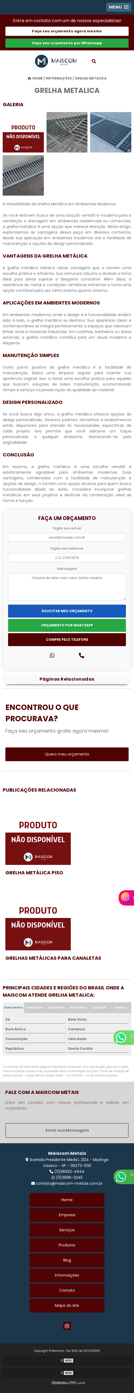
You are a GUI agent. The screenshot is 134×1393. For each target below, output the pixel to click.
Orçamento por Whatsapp (67, 625)
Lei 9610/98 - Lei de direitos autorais (92, 1075)
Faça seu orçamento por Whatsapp (67, 43)
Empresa (67, 1215)
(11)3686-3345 (67, 1177)
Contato (67, 1290)
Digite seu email (67, 528)
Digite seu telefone (67, 548)
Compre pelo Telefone (67, 639)
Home (67, 1200)
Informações (67, 1275)
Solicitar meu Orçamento (67, 611)
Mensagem (67, 568)
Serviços (67, 1230)
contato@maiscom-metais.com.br (67, 1183)
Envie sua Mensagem (67, 1130)
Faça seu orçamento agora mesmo (67, 31)
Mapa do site (67, 1305)
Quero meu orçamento (67, 754)
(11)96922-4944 (67, 1171)
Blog (67, 1260)
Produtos (67, 1245)
